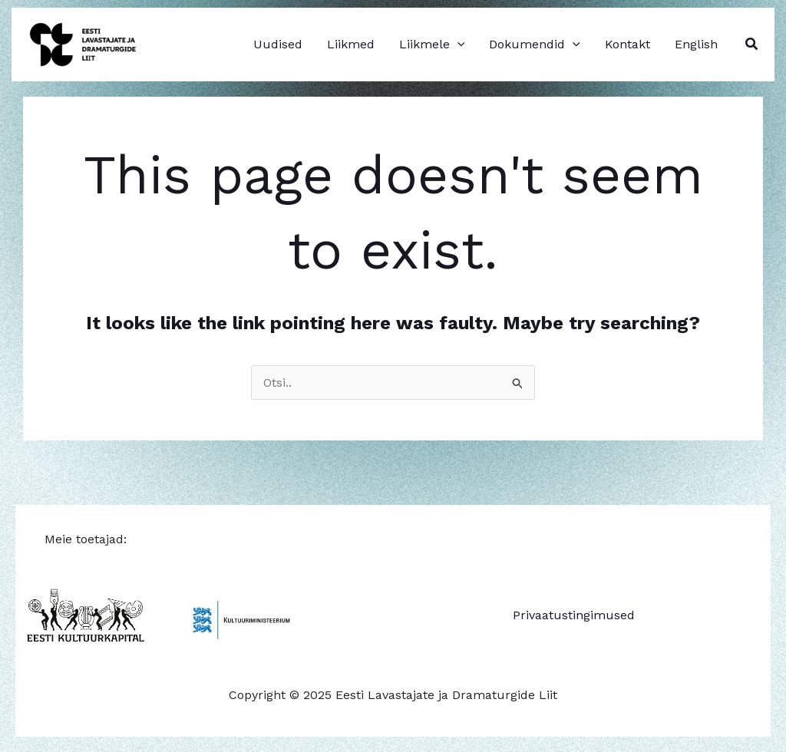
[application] (457, 44)
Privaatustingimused (574, 615)
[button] (752, 44)
